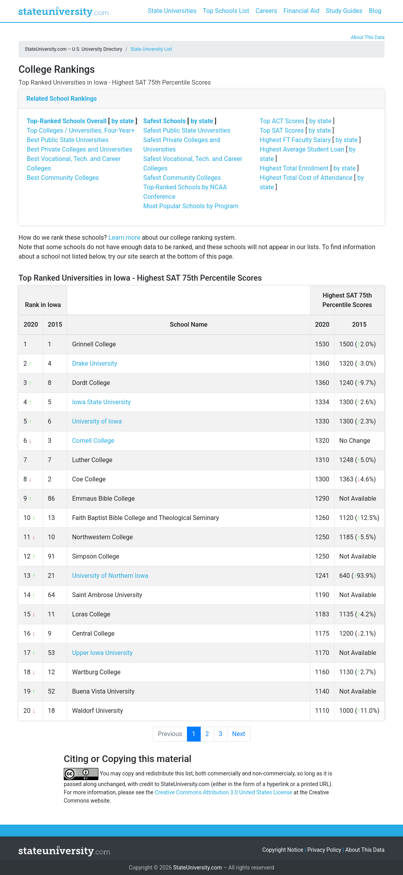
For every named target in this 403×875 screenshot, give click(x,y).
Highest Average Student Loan (302, 149)
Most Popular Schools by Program (190, 206)
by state (122, 121)
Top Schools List (226, 11)
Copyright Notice (282, 850)
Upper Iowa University (102, 653)
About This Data (368, 37)
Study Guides (344, 11)
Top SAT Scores (282, 130)
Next (238, 734)
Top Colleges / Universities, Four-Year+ (81, 130)
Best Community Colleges (63, 177)
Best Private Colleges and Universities (79, 149)
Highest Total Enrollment (294, 168)
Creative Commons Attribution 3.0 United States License (223, 792)
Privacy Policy (324, 850)
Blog (375, 11)
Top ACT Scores (282, 121)
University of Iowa (97, 421)
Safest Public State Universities (186, 130)
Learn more (124, 237)
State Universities (172, 11)
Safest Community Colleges (182, 177)
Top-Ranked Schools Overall (67, 121)
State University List (151, 49)
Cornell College (93, 440)
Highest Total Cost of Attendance (306, 177)
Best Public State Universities (68, 140)
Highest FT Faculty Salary (295, 140)
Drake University (94, 363)
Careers (266, 11)
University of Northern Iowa (110, 575)
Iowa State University (101, 402)
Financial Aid (301, 11)
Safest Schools (164, 121)
